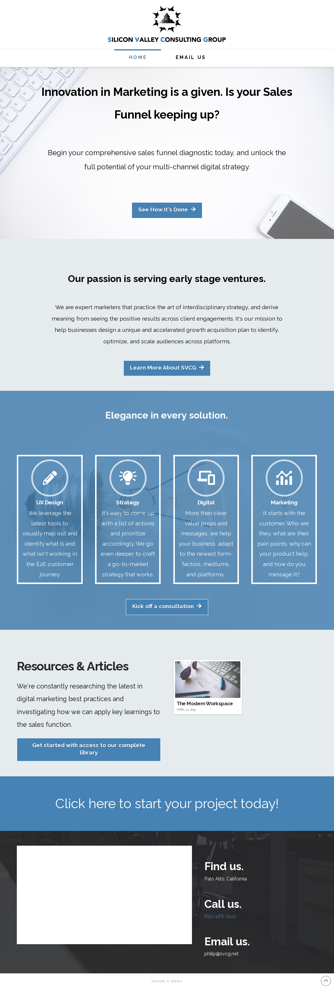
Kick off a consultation (167, 606)
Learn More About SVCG (167, 367)
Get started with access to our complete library (88, 749)
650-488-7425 (220, 916)
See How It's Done (167, 209)
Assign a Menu (167, 981)
